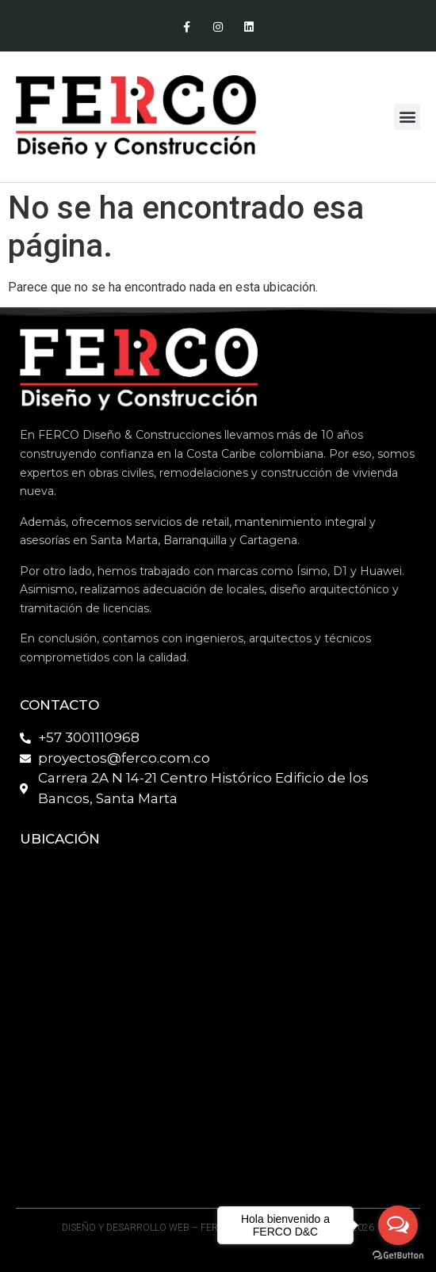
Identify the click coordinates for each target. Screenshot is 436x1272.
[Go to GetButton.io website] (398, 1256)
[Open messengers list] (398, 1225)
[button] (407, 117)
